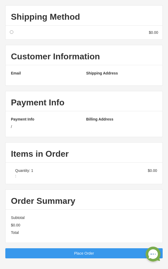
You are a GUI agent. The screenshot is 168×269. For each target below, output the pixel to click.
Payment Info (22, 119)
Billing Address (99, 119)
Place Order (84, 253)
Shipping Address (102, 73)
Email (16, 73)
